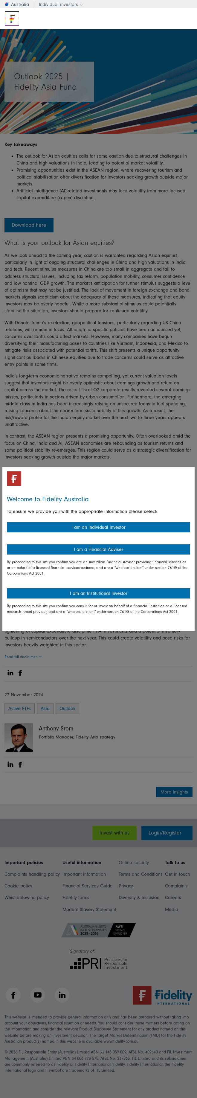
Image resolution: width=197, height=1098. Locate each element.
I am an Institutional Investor (98, 593)
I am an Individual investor (98, 527)
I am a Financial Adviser (98, 549)
